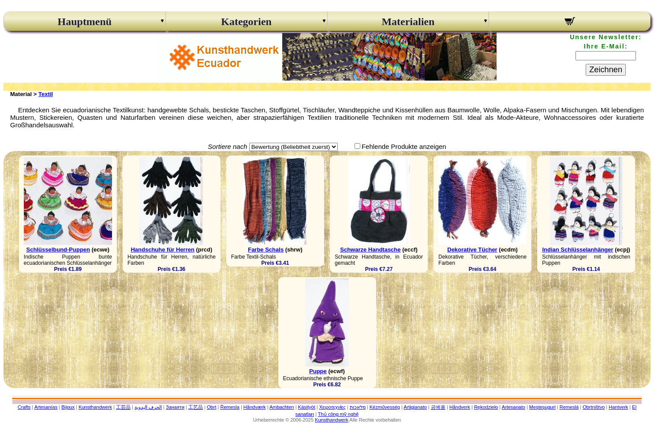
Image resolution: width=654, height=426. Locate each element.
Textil (45, 94)
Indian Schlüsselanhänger (577, 249)
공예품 (438, 407)
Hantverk (618, 407)
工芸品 (123, 407)
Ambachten (281, 407)
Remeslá (569, 407)
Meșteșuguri (542, 407)
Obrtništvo (594, 407)
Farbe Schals (266, 249)
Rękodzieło (486, 407)
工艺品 (195, 407)
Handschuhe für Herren (162, 249)
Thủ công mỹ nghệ (338, 414)
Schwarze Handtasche (370, 249)
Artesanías (46, 407)
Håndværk (254, 407)
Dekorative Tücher (472, 249)
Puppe (318, 371)
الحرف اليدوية (148, 407)
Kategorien (246, 21)
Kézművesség (385, 407)
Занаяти (175, 407)
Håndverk (459, 407)
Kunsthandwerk (95, 407)
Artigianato (415, 407)
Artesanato (513, 407)
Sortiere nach (227, 146)
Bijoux (68, 407)
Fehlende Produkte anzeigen (404, 146)
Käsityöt (306, 407)
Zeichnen (605, 69)
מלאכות (358, 407)
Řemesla (229, 407)
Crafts (24, 407)
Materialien (407, 21)
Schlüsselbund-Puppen (58, 249)
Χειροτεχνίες (332, 407)
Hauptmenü (85, 21)
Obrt (211, 407)
